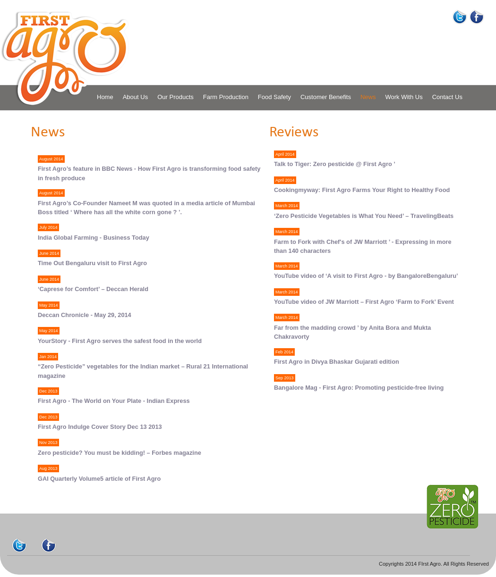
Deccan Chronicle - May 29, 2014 (84, 314)
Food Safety (274, 96)
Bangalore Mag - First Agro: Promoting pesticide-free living (359, 387)
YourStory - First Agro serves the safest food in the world (120, 340)
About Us (135, 96)
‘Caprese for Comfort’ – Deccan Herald (93, 289)
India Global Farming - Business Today (93, 237)
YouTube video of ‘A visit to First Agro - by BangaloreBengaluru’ (366, 275)
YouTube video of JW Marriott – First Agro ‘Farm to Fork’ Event (364, 301)
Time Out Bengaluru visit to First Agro (92, 263)
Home (105, 96)
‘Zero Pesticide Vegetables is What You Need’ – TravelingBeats (363, 215)
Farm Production (225, 96)
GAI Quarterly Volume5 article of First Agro (99, 478)
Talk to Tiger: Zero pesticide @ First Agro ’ (334, 163)
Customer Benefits (325, 96)
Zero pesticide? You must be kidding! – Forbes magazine (119, 452)
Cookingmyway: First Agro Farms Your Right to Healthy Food (362, 189)
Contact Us (447, 96)
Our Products (175, 96)
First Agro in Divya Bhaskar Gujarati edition (336, 361)
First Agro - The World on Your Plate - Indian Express (114, 400)
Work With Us (403, 96)
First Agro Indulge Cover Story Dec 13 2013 (100, 426)
